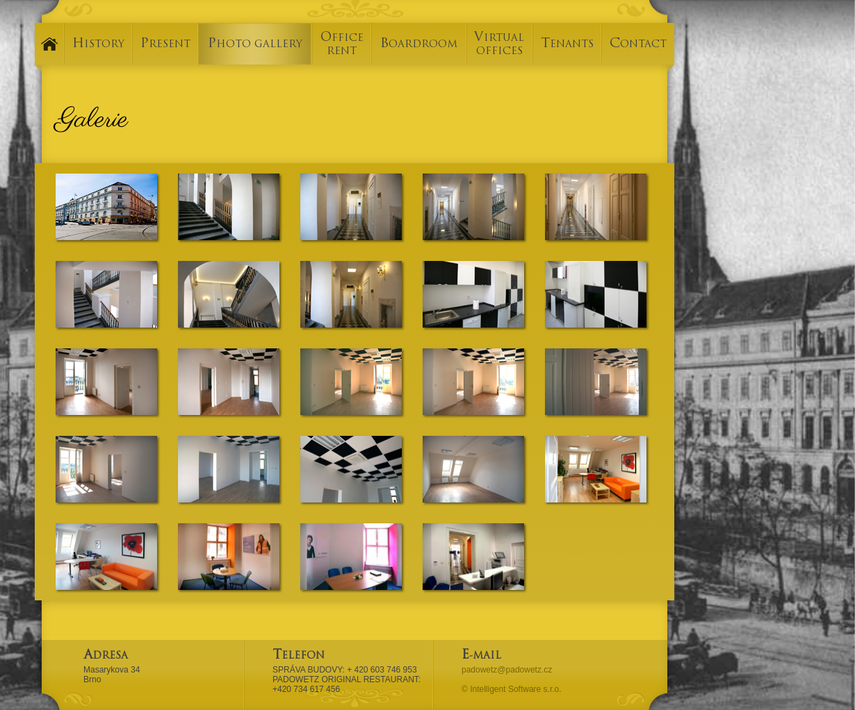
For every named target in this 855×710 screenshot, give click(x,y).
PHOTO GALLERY (255, 45)
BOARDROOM (418, 45)
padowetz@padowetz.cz (507, 670)
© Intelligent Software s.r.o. (512, 689)
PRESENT (165, 45)
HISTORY (98, 45)
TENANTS (567, 45)
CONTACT (638, 45)
